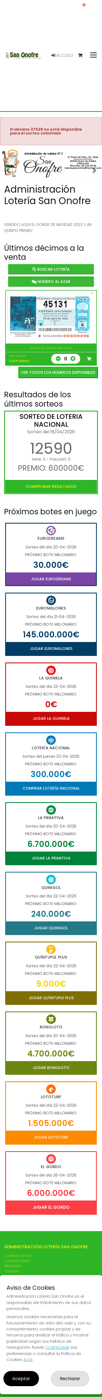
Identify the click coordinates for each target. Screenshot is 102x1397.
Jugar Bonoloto (51, 1067)
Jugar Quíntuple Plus (51, 998)
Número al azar (51, 281)
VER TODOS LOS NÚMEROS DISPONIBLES (58, 372)
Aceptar (21, 1378)
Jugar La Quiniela (51, 718)
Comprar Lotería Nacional (51, 788)
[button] (7, 170)
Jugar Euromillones (51, 648)
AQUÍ (27, 1359)
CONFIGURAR (57, 1347)
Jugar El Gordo (51, 1207)
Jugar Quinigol (51, 928)
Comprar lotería (17, 1260)
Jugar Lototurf (51, 1137)
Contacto (12, 1271)
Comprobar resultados (51, 486)
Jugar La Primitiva (51, 858)
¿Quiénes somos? (18, 1255)
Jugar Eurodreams (51, 579)
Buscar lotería (51, 269)
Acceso (62, 55)
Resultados (13, 1266)
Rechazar (70, 1378)
